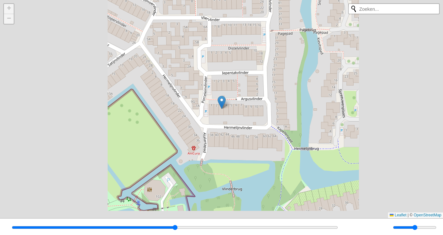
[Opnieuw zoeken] (354, 9)
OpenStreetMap (427, 215)
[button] (222, 102)
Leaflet (398, 215)
